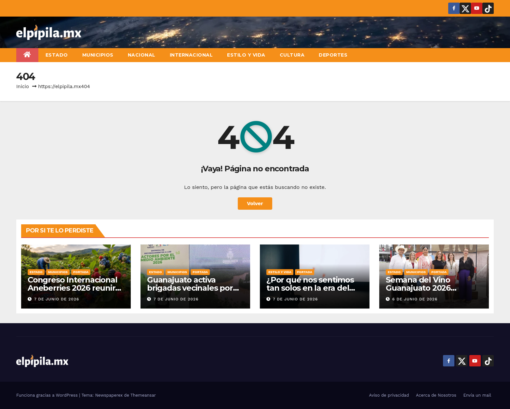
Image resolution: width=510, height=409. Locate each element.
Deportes (333, 55)
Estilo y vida (246, 55)
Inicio (22, 86)
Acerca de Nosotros (436, 395)
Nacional (141, 55)
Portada (80, 272)
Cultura (292, 55)
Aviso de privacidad (389, 395)
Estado (57, 55)
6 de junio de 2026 (414, 299)
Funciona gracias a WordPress (47, 395)
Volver (255, 203)
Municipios (98, 55)
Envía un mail (477, 395)
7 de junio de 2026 (56, 299)
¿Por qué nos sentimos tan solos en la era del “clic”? (310, 288)
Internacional (191, 55)
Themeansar (143, 395)
